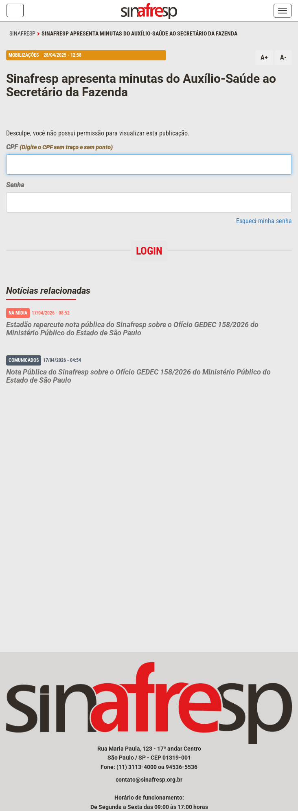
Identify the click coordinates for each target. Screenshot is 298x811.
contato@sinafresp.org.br (149, 779)
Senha (15, 185)
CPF (59, 147)
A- (283, 57)
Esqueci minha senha (264, 221)
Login (149, 251)
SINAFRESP (22, 33)
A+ (264, 57)
